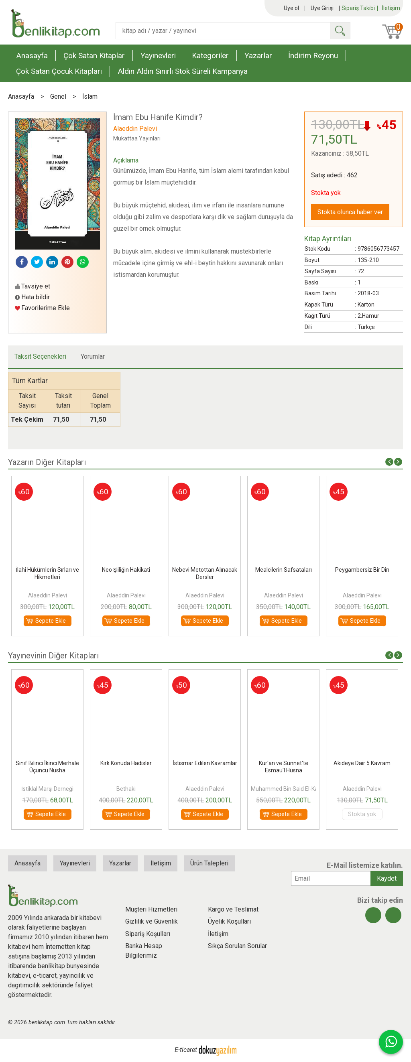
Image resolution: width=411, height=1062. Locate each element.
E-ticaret (186, 1050)
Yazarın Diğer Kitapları (47, 462)
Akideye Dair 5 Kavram (362, 763)
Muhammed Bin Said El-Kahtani (291, 789)
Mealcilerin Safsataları (283, 570)
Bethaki (126, 789)
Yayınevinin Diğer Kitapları (53, 655)
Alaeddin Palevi (47, 595)
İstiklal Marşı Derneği (47, 789)
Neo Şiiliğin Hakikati (126, 570)
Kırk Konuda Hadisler (126, 763)
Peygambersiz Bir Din (362, 570)
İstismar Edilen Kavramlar (205, 763)
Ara (340, 30)
